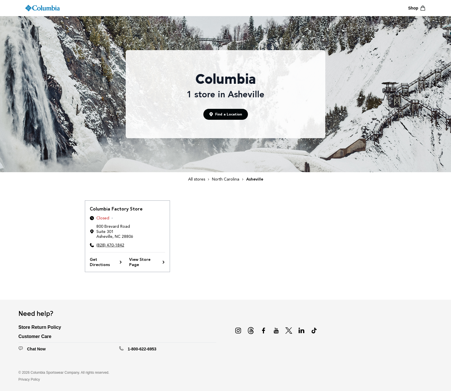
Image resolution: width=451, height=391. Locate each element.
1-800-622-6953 (142, 349)
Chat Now (36, 349)
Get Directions (106, 262)
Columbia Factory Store (116, 209)
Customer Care (34, 336)
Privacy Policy (29, 379)
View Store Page (147, 262)
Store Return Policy (39, 327)
